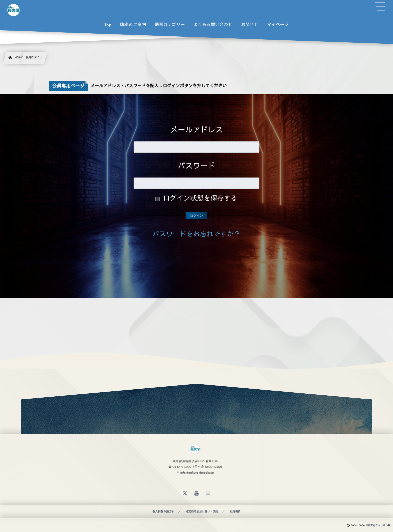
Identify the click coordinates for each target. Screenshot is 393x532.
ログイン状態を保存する (200, 199)
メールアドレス (196, 130)
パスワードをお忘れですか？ (197, 234)
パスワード (196, 166)
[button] (379, 7)
